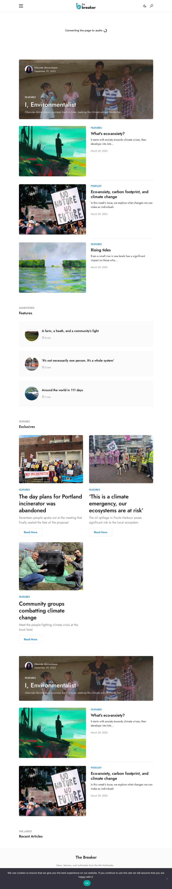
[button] (21, 5)
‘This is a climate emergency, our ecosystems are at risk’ (116, 503)
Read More (30, 532)
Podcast (96, 186)
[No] (167, 879)
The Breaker (86, 857)
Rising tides (101, 250)
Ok (87, 883)
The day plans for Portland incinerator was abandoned (50, 503)
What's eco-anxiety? (108, 133)
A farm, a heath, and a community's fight (70, 331)
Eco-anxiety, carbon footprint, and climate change (120, 194)
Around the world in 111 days (62, 390)
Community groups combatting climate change (42, 610)
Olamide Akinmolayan (46, 67)
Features (30, 97)
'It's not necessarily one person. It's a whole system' (78, 361)
